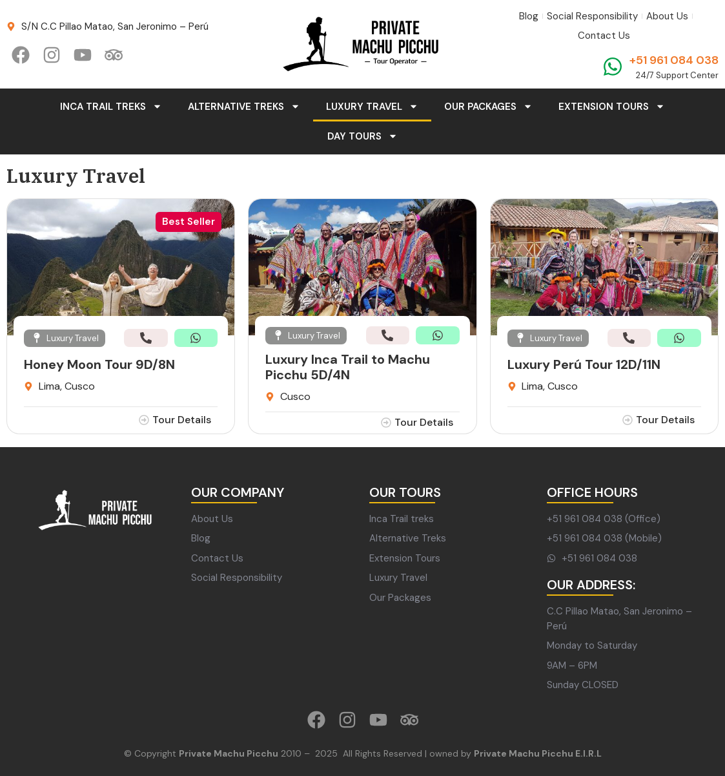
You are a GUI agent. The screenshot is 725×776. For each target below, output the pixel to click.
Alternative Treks (244, 106)
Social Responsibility (592, 16)
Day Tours (362, 136)
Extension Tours (611, 106)
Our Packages (488, 106)
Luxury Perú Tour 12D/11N (583, 364)
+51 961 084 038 (674, 60)
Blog (528, 16)
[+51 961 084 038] (612, 66)
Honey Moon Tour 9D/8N (99, 364)
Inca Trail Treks (111, 106)
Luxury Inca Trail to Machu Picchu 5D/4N (347, 367)
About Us (667, 16)
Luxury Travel (372, 106)
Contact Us (604, 35)
